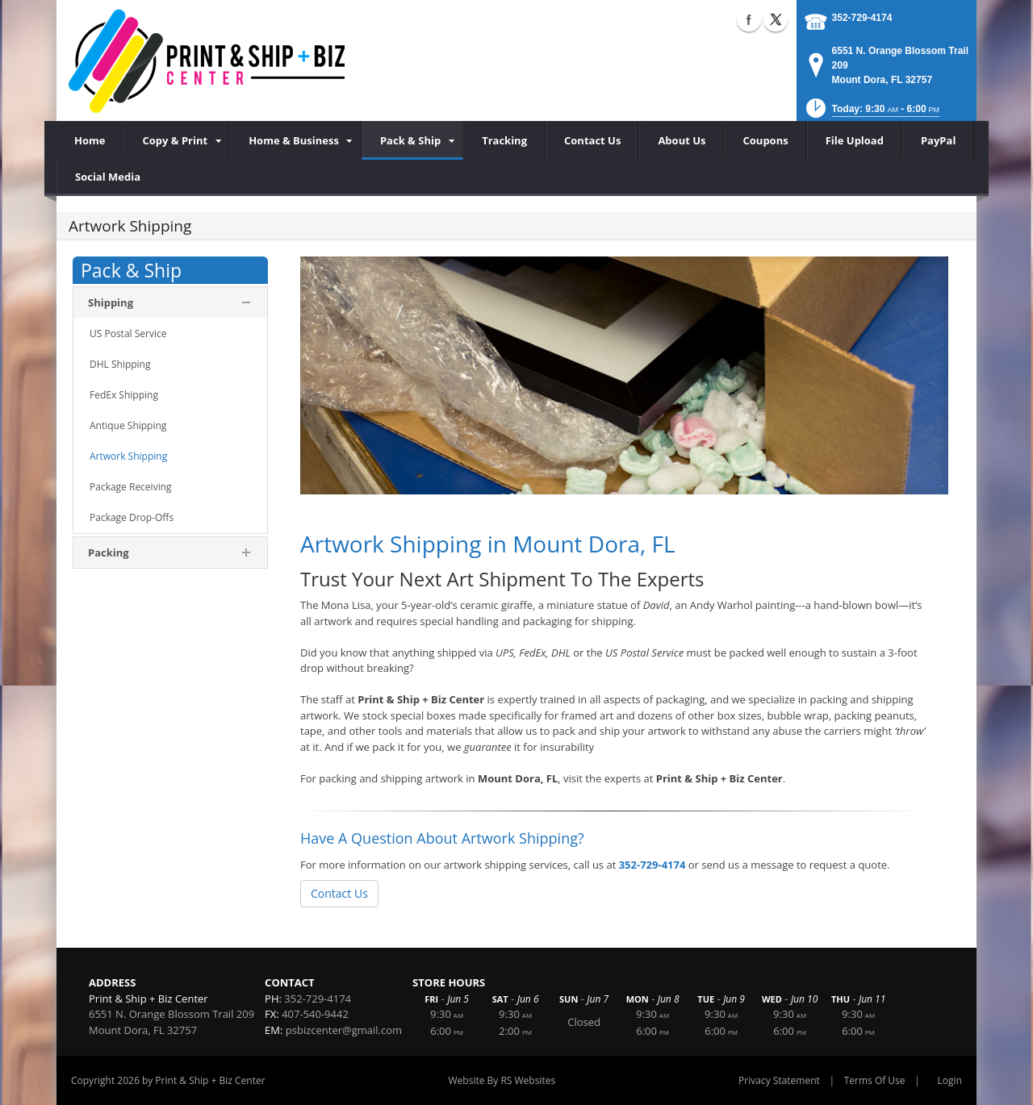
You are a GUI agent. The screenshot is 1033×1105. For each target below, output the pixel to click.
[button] (871, 113)
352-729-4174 (862, 17)
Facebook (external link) (749, 19)
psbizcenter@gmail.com (344, 1030)
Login (950, 1080)
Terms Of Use (874, 1080)
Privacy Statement (779, 1080)
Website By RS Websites (502, 1080)
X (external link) (775, 19)
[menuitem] (176, 140)
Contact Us (339, 893)
